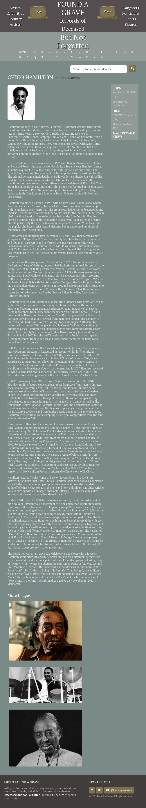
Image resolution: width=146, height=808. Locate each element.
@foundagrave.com (120, 790)
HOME (22, 51)
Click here (58, 795)
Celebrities (15, 13)
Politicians (130, 13)
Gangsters (131, 7)
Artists (15, 7)
